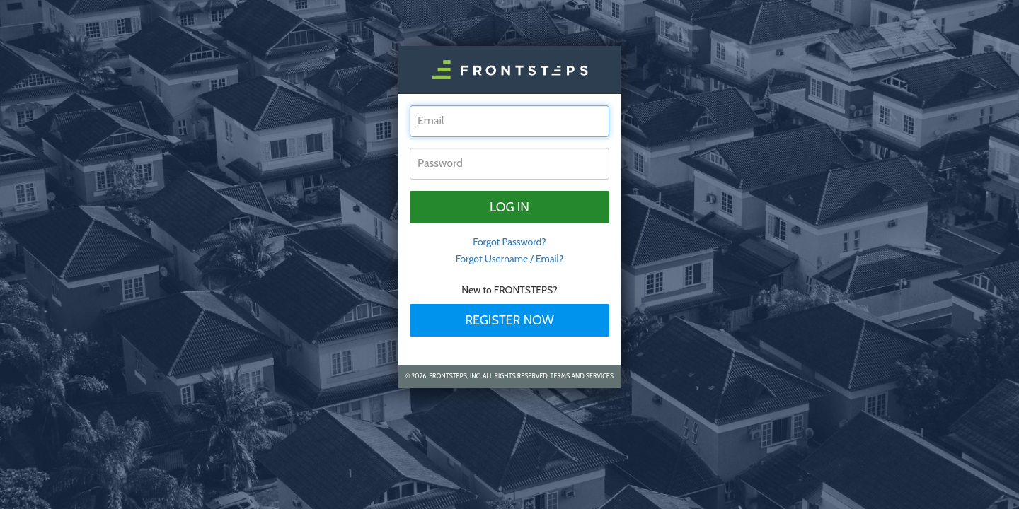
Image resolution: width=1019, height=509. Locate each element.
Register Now (509, 320)
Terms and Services (582, 376)
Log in (509, 207)
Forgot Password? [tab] (509, 241)
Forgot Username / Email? (510, 258)
